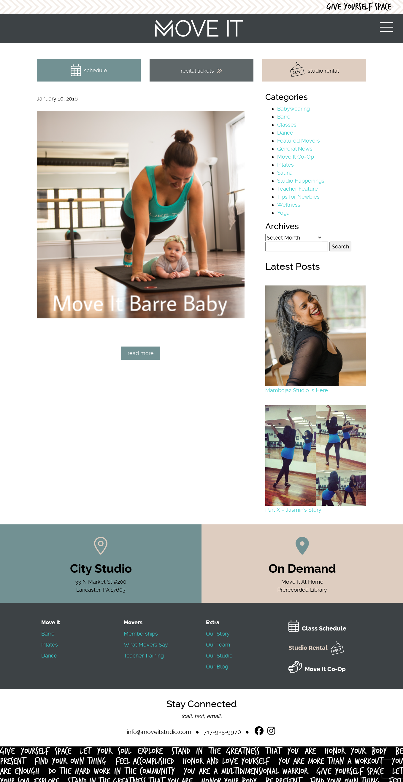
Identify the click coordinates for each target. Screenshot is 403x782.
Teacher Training (144, 655)
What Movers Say (146, 644)
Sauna (285, 173)
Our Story (218, 634)
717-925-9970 (222, 731)
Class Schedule (317, 628)
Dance (285, 133)
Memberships (141, 634)
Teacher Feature (297, 189)
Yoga (283, 213)
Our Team (218, 644)
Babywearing (293, 109)
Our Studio (219, 655)
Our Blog (217, 666)
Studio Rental (316, 647)
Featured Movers (298, 141)
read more (141, 353)
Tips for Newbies (298, 197)
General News (294, 149)
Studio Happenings (300, 181)
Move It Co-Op (295, 157)
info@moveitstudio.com (159, 731)
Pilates (285, 165)
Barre (284, 117)
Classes (286, 125)
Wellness (288, 205)
